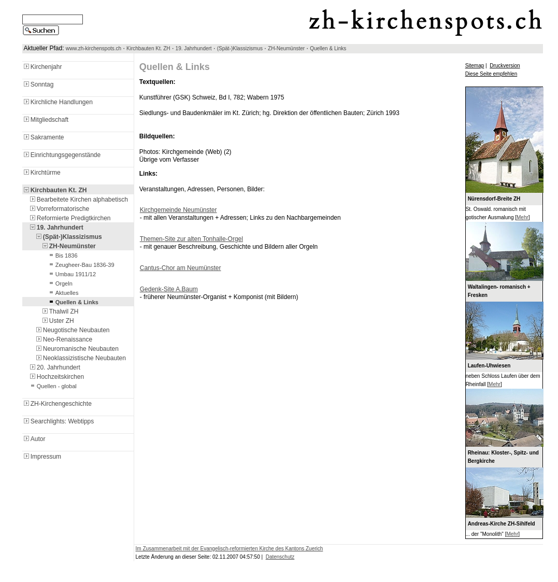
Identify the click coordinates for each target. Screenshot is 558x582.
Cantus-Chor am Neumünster (180, 268)
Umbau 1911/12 (71, 274)
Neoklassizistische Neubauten (80, 358)
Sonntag (38, 84)
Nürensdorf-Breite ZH (494, 199)
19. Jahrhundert (194, 48)
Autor (34, 439)
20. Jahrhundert (54, 367)
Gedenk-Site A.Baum (169, 289)
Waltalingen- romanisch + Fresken (499, 291)
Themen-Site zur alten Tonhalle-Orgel (191, 239)
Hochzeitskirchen (56, 376)
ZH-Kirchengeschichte (57, 403)
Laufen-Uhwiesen (489, 365)
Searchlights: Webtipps (58, 421)
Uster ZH (57, 320)
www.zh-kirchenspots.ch (93, 48)
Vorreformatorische (58, 208)
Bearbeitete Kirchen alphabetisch (78, 199)
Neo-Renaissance (63, 339)
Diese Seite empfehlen (491, 74)
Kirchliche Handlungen (57, 102)
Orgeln (60, 283)
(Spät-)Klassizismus (240, 48)
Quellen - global (52, 386)
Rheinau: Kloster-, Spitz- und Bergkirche (503, 457)
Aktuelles (63, 293)
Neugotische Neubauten (72, 330)
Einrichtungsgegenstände (61, 155)
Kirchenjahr (42, 66)
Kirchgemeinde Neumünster (178, 210)
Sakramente (43, 137)
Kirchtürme (41, 172)
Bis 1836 (62, 255)
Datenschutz (280, 557)
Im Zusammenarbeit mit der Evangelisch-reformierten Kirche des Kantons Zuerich (229, 548)
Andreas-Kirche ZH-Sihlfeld (501, 524)
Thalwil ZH (60, 311)
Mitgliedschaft (45, 119)
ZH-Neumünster (286, 48)
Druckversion (505, 65)
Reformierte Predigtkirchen (69, 218)
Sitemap (474, 65)
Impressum (41, 456)
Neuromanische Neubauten (77, 348)
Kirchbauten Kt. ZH (148, 48)
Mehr (522, 217)
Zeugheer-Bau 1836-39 (81, 265)
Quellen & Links (328, 48)
